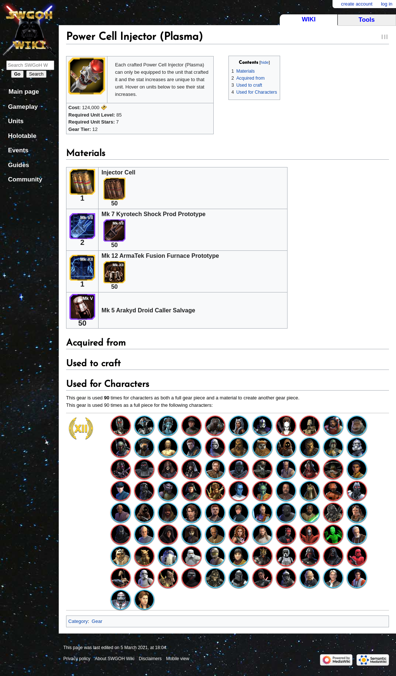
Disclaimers (150, 658)
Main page (23, 91)
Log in (386, 4)
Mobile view (177, 658)
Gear (97, 621)
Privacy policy (76, 658)
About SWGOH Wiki (114, 658)
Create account (356, 4)
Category (78, 621)
